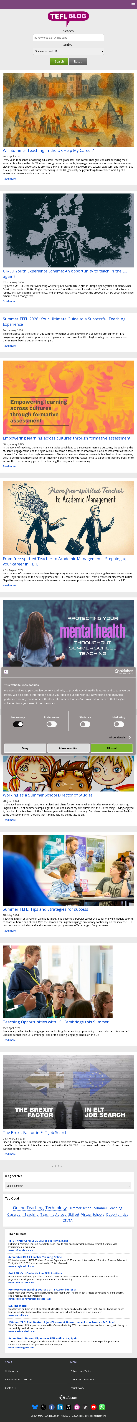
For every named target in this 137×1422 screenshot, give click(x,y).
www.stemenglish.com (21, 1347)
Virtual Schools (92, 1214)
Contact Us (11, 1387)
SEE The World (17, 1305)
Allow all (111, 748)
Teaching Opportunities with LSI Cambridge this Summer (56, 1021)
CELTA (67, 1220)
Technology (56, 1207)
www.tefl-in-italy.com (20, 1250)
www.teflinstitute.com (21, 1282)
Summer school (80, 1208)
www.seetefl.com (18, 1315)
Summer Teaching (108, 1208)
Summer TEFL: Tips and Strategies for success (45, 909)
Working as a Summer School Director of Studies (48, 795)
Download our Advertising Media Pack (29, 1298)
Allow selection (68, 748)
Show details (117, 737)
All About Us (11, 1371)
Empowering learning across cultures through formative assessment (67, 438)
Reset (78, 61)
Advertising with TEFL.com (18, 1379)
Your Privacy (77, 1387)
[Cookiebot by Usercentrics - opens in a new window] (117, 671)
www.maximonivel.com (21, 1331)
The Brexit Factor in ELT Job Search (35, 1132)
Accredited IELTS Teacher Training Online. (35, 1257)
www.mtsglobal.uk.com (21, 1266)
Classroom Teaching (23, 1214)
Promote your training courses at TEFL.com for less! (42, 1289)
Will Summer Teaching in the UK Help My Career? (48, 150)
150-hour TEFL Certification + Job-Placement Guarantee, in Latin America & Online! (61, 1322)
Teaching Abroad (53, 1214)
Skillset (73, 1214)
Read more (9, 178)
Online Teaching (28, 1207)
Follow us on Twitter (81, 1371)
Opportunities (117, 1214)
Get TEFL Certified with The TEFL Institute (35, 1273)
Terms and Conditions (82, 1379)
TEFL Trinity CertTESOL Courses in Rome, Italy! (38, 1240)
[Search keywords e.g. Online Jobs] (68, 37)
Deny (25, 748)
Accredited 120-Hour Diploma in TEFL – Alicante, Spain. (43, 1338)
